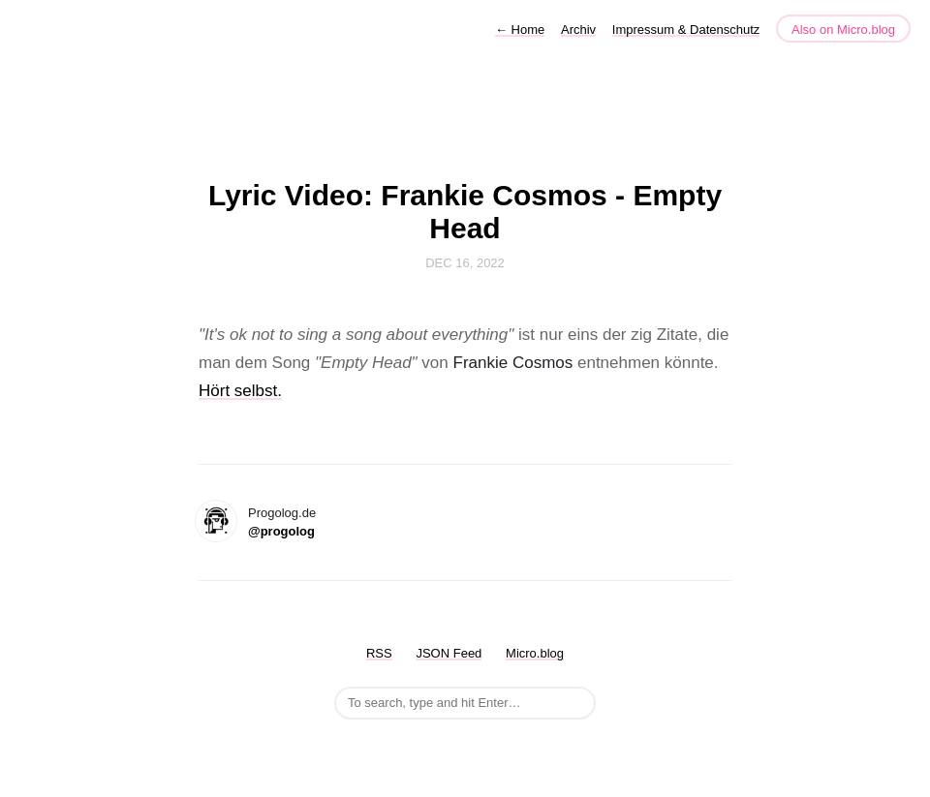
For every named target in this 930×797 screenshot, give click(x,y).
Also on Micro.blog (843, 29)
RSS (379, 653)
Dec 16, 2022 (465, 263)
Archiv (578, 29)
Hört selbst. (240, 391)
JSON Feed (448, 653)
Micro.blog (535, 653)
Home (519, 29)
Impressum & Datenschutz (686, 29)
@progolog (281, 531)
